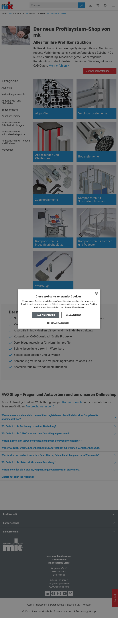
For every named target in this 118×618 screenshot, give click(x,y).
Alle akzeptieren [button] (46, 315)
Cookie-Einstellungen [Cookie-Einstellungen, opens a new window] (74, 307)
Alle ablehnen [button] (73, 315)
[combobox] (96, 293)
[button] (59, 323)
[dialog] (59, 309)
